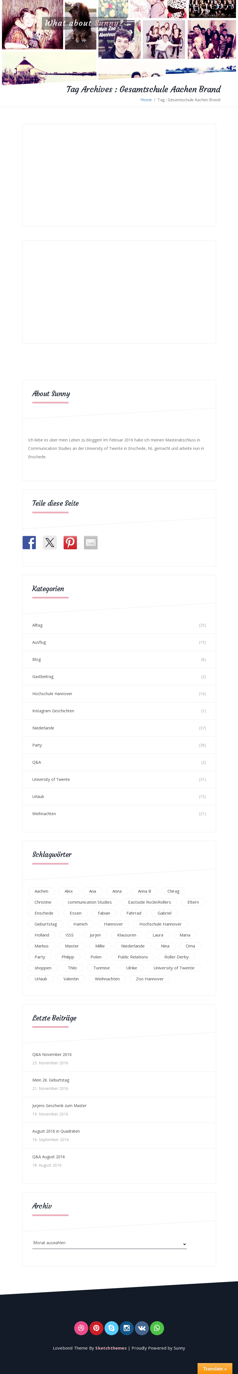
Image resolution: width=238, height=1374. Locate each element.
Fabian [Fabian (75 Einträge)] (104, 913)
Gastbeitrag (42, 676)
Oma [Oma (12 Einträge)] (190, 946)
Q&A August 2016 (48, 1156)
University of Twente (51, 779)
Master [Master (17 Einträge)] (72, 946)
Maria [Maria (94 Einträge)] (185, 935)
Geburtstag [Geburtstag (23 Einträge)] (46, 924)
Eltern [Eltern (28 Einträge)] (193, 902)
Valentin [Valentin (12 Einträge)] (71, 978)
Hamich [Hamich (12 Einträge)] (80, 924)
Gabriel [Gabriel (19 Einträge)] (164, 913)
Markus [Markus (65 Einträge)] (42, 946)
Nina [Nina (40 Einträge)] (165, 946)
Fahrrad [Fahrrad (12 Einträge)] (133, 913)
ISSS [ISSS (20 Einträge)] (69, 935)
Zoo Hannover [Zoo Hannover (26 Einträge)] (150, 978)
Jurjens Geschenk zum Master (59, 1105)
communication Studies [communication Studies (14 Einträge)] (90, 902)
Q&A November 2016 (52, 1054)
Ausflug (39, 642)
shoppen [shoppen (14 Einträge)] (43, 968)
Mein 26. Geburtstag (50, 1080)
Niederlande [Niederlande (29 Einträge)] (133, 946)
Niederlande (43, 728)
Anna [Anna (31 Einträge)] (117, 891)
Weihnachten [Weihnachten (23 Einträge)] (107, 978)
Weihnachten (44, 813)
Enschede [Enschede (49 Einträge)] (44, 913)
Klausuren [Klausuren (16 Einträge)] (126, 935)
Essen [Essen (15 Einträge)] (75, 913)
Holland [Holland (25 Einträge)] (42, 935)
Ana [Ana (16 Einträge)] (92, 891)
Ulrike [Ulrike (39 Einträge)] (131, 968)
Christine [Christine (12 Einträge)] (43, 902)
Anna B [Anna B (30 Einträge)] (144, 891)
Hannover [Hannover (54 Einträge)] (113, 924)
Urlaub (38, 796)
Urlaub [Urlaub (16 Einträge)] (41, 978)
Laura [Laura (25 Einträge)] (158, 935)
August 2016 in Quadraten (56, 1131)
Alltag (37, 625)
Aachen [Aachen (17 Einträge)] (41, 891)
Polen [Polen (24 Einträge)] (95, 957)
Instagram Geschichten (53, 710)
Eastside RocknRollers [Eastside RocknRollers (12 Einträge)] (149, 902)
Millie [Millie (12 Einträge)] (100, 946)
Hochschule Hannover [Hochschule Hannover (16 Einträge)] (160, 924)
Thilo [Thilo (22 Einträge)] (72, 968)
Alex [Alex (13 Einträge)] (69, 891)
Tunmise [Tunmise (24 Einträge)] (101, 968)
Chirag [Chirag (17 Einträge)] (173, 891)
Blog (36, 659)
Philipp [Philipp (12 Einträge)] (68, 957)
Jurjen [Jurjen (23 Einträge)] (95, 935)
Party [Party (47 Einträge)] (40, 957)
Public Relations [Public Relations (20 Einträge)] (133, 957)
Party (37, 745)
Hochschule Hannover (52, 693)
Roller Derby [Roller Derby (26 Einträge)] (176, 957)
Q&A (36, 762)
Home (146, 99)
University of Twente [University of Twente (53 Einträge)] (173, 968)
